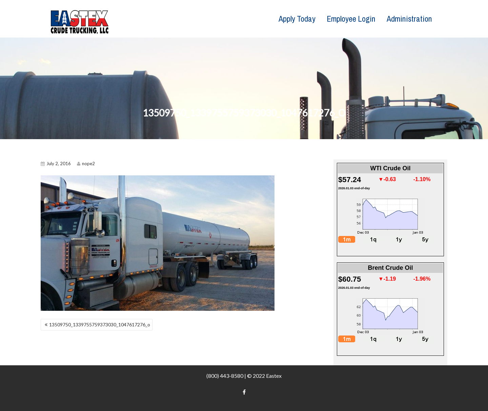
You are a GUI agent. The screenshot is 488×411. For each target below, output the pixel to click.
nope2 (86, 163)
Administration (409, 18)
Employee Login (351, 18)
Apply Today (297, 18)
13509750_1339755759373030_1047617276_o (99, 324)
